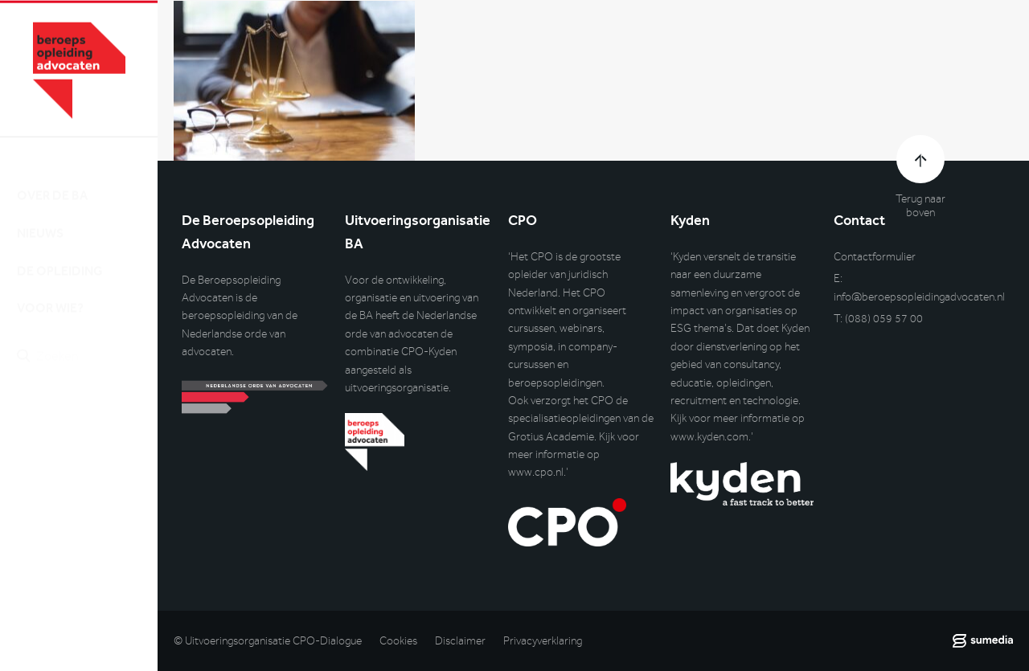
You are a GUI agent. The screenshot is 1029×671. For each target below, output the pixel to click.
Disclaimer (460, 641)
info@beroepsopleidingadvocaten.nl (919, 297)
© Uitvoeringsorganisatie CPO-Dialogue (268, 641)
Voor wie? (50, 293)
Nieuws (40, 219)
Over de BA (52, 181)
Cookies (398, 641)
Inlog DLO (87, 426)
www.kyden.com (709, 437)
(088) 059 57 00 (884, 318)
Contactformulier (875, 257)
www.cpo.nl (536, 472)
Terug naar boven (920, 205)
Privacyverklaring (542, 641)
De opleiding (60, 256)
